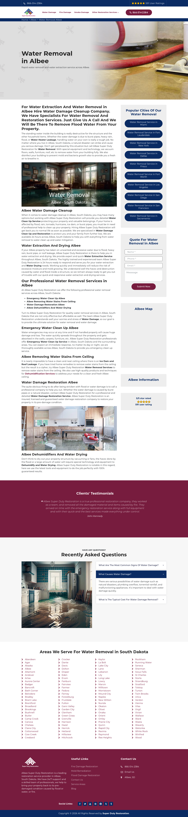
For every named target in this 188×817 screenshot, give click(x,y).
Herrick (66, 728)
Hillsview (66, 734)
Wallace (139, 715)
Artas (28, 678)
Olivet (101, 709)
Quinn (101, 725)
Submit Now (143, 286)
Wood (138, 737)
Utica (138, 697)
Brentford (30, 703)
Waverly (139, 725)
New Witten (104, 700)
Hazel (65, 725)
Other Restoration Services (104, 12)
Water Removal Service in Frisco (143, 165)
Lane (101, 669)
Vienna (139, 703)
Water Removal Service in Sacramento (143, 217)
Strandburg (141, 681)
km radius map (144, 338)
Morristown (104, 690)
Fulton (65, 703)
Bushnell (29, 712)
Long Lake (104, 678)
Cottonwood (31, 731)
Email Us (129, 772)
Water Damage (49, 12)
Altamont (30, 672)
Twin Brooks (141, 694)
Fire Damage (65, 12)
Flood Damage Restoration (85, 775)
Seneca (139, 665)
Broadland (30, 706)
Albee (34, 20)
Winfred (139, 734)
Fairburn (66, 681)
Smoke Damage (81, 12)
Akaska (29, 665)
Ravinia (102, 731)
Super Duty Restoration (116, 813)
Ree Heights (105, 737)
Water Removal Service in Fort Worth (143, 175)
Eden (64, 675)
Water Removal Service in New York (143, 144)
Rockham (140, 659)
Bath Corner (31, 690)
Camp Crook (31, 719)
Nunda (102, 703)
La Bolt (102, 662)
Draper (65, 672)
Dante (65, 662)
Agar (27, 662)
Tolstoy (139, 687)
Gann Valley (68, 706)
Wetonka (140, 728)
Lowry (101, 681)
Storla (138, 678)
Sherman (140, 669)
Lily (100, 675)
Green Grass (68, 715)
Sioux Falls (141, 672)
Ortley (101, 719)
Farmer (66, 687)
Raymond (103, 734)
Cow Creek (30, 734)
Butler (28, 715)
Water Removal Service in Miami (143, 123)
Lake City (103, 665)
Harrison (66, 722)
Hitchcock (67, 737)
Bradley (29, 697)
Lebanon (103, 672)
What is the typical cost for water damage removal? (128, 599)
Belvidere (30, 694)
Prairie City (104, 722)
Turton (138, 690)
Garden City (68, 709)
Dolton (65, 669)
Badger (29, 684)
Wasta (138, 722)
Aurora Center (32, 681)
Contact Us (77, 780)
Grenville (66, 719)
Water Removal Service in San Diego (144, 196)
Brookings (30, 709)
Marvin (102, 684)
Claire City (30, 728)
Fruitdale (66, 700)
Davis (65, 665)
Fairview (66, 684)
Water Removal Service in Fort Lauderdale (143, 133)
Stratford (140, 684)
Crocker (66, 659)
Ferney (65, 694)
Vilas (137, 706)
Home (25, 20)
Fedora (65, 690)
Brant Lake (31, 700)
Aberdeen (30, 659)
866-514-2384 (34, 3)
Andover (29, 675)
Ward (138, 719)
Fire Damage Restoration (84, 766)
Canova (29, 722)
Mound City (104, 694)
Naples (102, 697)
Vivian (138, 712)
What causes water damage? (115, 574)
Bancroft (29, 687)
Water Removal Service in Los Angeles (144, 186)
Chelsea (29, 725)
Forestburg (68, 697)
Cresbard (30, 737)
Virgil (138, 709)
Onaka (101, 712)
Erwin (65, 678)
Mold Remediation (81, 771)
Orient (101, 715)
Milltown (103, 687)
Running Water (143, 662)
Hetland (66, 731)
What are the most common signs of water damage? (129, 565)
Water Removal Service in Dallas (143, 154)
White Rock (141, 731)
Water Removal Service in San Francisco (144, 206)
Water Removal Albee (51, 20)
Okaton (102, 706)
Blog (73, 788)
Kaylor (101, 659)
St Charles (140, 675)
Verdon (139, 700)
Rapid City (103, 728)
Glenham (67, 712)
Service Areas (78, 784)
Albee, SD (130, 777)
